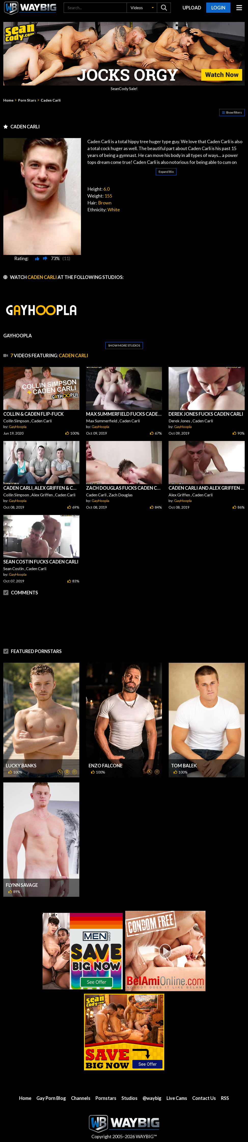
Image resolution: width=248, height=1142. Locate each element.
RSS (225, 1098)
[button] (142, 8)
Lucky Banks (21, 765)
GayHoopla (17, 426)
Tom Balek (184, 765)
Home (8, 100)
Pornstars (105, 1098)
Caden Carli (51, 100)
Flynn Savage (22, 885)
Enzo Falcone (105, 765)
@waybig (152, 1098)
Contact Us (204, 1098)
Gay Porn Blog (51, 1098)
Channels (80, 1098)
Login (218, 7)
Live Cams (177, 1098)
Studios (129, 1098)
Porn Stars (27, 100)
